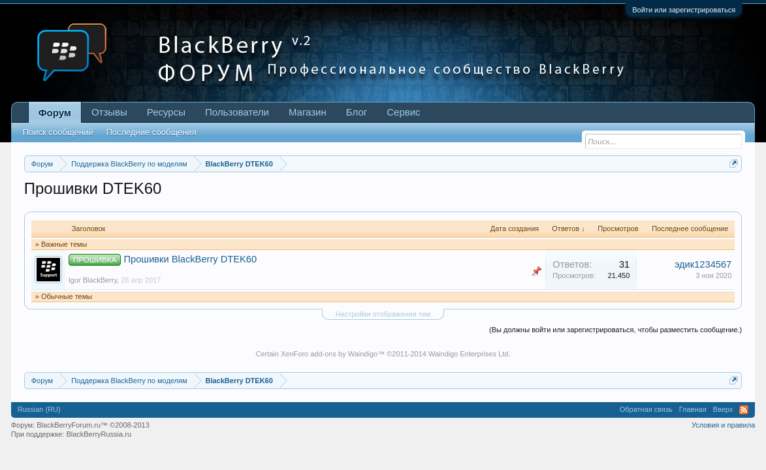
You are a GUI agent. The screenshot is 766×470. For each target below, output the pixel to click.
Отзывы (109, 112)
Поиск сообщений (58, 132)
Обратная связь (646, 409)
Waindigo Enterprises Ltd (468, 354)
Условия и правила (723, 425)
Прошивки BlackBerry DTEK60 (190, 259)
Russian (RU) (39, 409)
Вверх (723, 409)
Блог (356, 112)
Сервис (403, 112)
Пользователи (237, 112)
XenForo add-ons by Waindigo (329, 354)
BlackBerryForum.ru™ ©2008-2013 (93, 425)
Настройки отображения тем (383, 314)
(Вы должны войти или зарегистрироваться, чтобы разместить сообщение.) (615, 330)
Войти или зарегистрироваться (683, 10)
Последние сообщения (151, 132)
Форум (55, 112)
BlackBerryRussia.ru (98, 434)
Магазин (308, 112)
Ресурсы (166, 112)
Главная (693, 409)
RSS (743, 410)
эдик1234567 (703, 264)
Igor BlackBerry (93, 280)
